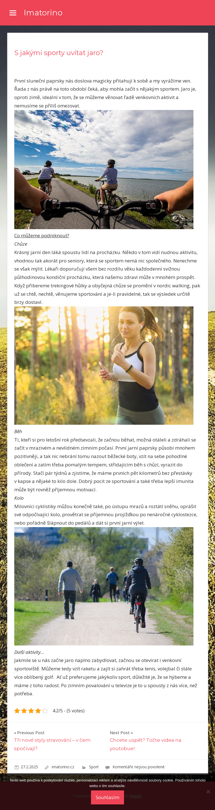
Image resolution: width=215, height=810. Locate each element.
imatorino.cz (63, 766)
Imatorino (43, 12)
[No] (208, 791)
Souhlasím (107, 797)
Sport (94, 766)
